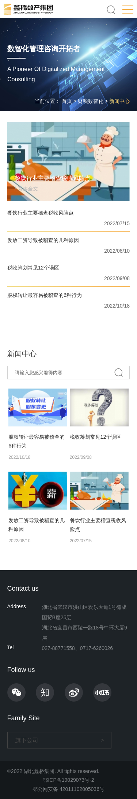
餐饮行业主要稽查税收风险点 (40, 213)
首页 (67, 101)
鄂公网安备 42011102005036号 (68, 789)
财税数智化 (90, 101)
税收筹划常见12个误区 (33, 268)
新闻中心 (119, 101)
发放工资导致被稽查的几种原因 (43, 240)
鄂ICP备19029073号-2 (68, 780)
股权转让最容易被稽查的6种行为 (44, 295)
